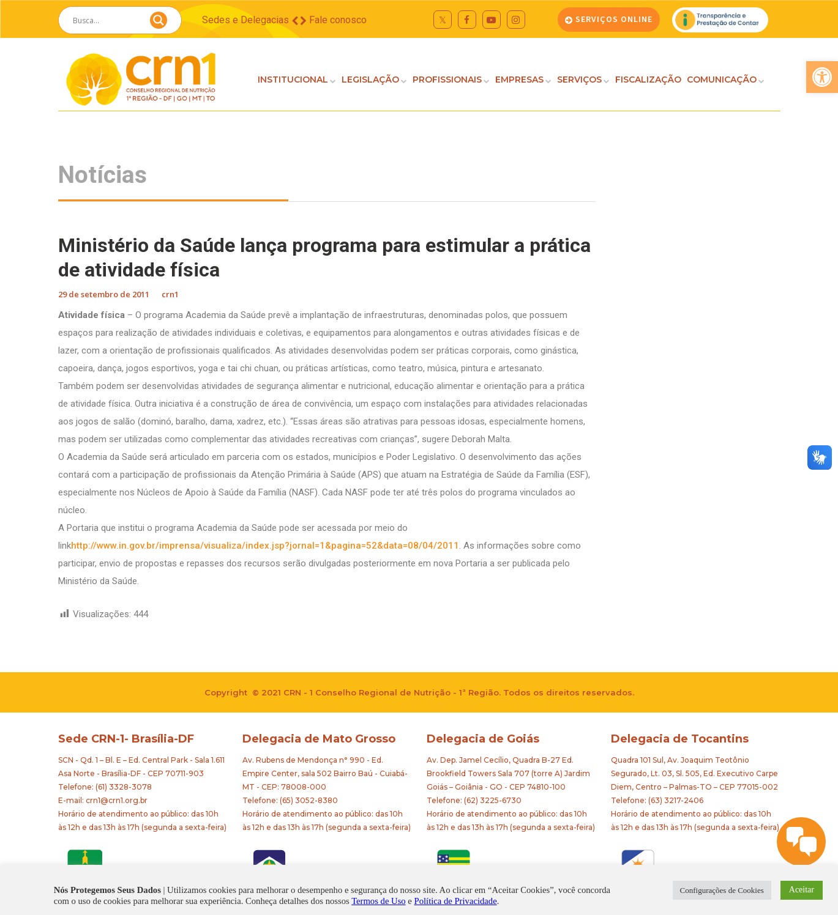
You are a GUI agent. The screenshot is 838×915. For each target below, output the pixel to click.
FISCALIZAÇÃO (648, 79)
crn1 (170, 294)
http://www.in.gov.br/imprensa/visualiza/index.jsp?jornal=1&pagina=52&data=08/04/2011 (265, 545)
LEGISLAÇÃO (370, 79)
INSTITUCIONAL (293, 79)
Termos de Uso (378, 901)
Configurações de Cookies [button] (722, 890)
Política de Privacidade (455, 901)
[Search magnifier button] (158, 23)
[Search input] (105, 20)
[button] (822, 77)
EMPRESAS (519, 79)
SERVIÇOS (579, 79)
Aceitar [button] (801, 889)
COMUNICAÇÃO (722, 79)
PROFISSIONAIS (447, 79)
